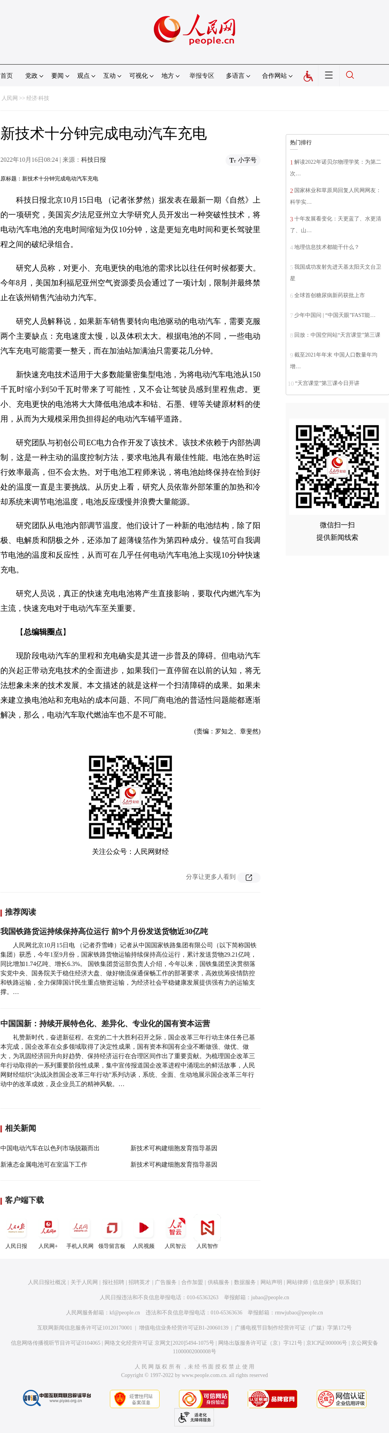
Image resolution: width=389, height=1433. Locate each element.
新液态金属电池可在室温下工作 (43, 1164)
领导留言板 (111, 1231)
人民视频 (143, 1231)
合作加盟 (192, 1282)
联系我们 (350, 1282)
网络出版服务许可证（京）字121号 (260, 1343)
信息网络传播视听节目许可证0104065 (56, 1343)
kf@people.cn (124, 1313)
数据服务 (245, 1282)
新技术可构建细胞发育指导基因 (173, 1148)
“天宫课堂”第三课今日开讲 (327, 383)
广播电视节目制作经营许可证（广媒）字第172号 (293, 1328)
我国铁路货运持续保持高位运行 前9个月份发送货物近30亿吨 (104, 931)
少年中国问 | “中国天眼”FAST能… (334, 315)
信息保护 (324, 1282)
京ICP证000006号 (326, 1343)
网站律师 (297, 1282)
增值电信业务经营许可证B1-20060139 (184, 1328)
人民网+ (48, 1231)
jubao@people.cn (270, 1297)
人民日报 (16, 1231)
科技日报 (93, 159)
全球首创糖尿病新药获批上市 (329, 295)
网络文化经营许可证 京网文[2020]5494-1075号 (159, 1343)
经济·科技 (38, 98)
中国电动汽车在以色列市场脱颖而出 (50, 1148)
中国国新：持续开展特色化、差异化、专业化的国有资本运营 (105, 1023)
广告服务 (166, 1282)
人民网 (10, 98)
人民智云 (175, 1231)
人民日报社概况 (47, 1282)
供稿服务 (218, 1282)
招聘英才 (139, 1282)
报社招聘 (113, 1282)
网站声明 (271, 1282)
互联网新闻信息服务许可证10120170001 (84, 1328)
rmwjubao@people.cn (299, 1313)
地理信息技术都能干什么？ (326, 247)
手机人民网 (80, 1231)
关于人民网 (84, 1282)
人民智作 (207, 1231)
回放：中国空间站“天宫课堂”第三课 (337, 335)
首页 (6, 75)
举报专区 (201, 75)
